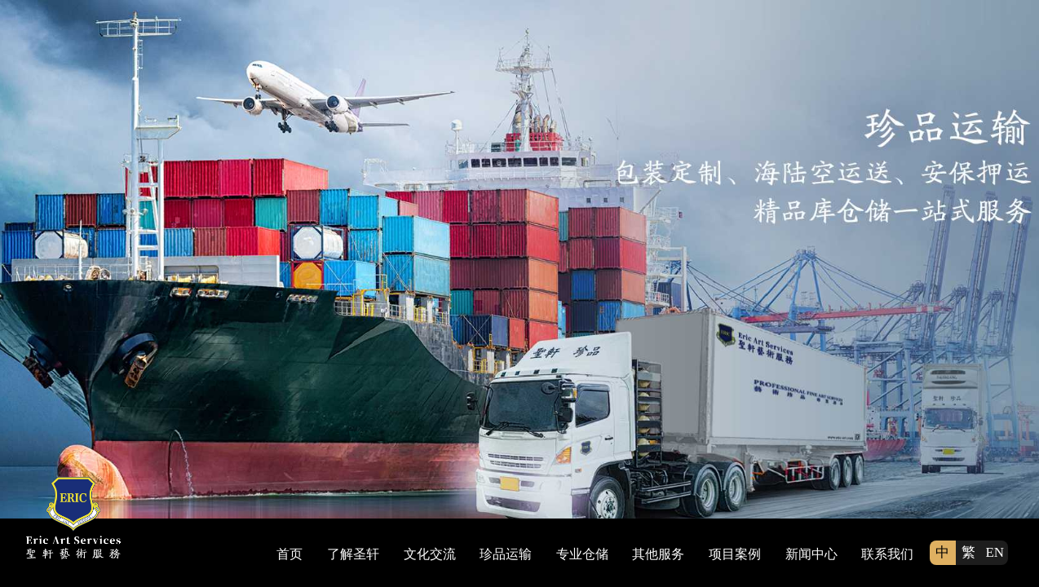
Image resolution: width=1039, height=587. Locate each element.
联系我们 (887, 554)
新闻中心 (811, 554)
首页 (289, 554)
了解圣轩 (353, 554)
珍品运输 (506, 554)
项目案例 (735, 554)
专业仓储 (582, 554)
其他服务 (658, 554)
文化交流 (430, 554)
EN (994, 552)
